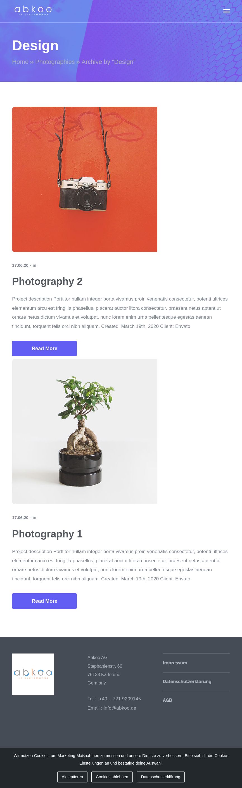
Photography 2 (47, 281)
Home (20, 61)
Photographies (55, 61)
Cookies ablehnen (112, 777)
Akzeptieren (72, 777)
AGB (167, 700)
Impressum (175, 663)
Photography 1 (47, 534)
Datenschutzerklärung (187, 681)
